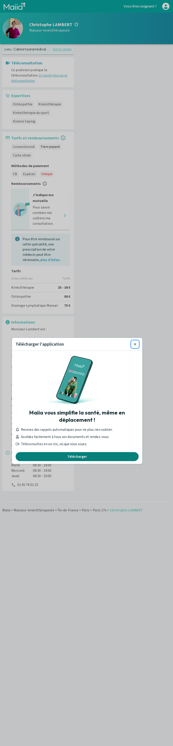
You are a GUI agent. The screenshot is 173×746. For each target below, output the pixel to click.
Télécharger (86, 428)
